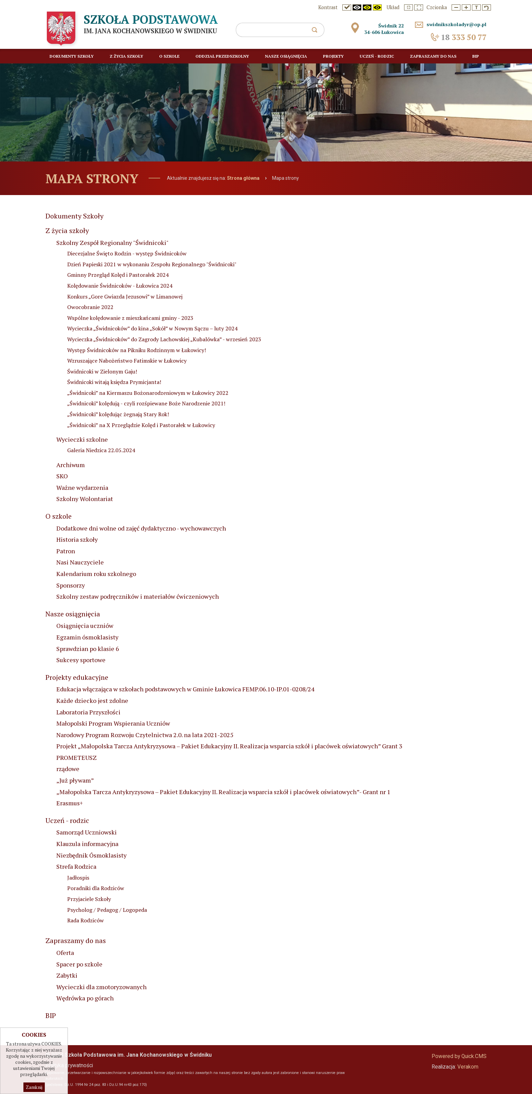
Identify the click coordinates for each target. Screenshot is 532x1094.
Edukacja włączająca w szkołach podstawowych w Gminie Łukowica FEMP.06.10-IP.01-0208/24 (185, 689)
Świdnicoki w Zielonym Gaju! (102, 371)
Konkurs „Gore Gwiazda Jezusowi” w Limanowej (125, 296)
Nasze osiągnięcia (72, 613)
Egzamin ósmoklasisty (87, 637)
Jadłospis (78, 877)
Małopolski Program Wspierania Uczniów (113, 723)
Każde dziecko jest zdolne (92, 700)
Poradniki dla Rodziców (95, 888)
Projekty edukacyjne (76, 677)
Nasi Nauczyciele (80, 562)
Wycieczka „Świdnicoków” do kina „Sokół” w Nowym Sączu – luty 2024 (152, 328)
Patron (65, 551)
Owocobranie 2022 (90, 307)
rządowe (67, 769)
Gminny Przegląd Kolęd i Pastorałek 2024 (118, 275)
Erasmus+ (69, 803)
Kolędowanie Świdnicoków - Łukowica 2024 (119, 285)
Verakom (467, 1067)
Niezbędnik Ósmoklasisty (91, 855)
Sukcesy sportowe (81, 660)
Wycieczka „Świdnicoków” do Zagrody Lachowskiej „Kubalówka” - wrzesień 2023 (164, 339)
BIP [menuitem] (475, 56)
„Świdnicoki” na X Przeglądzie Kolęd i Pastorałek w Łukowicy (141, 425)
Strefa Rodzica (76, 866)
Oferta (65, 952)
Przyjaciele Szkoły (89, 899)
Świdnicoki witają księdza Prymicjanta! (114, 382)
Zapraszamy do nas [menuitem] (433, 56)
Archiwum (70, 465)
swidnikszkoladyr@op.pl (456, 24)
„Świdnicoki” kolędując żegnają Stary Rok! (118, 414)
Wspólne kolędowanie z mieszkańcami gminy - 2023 (130, 318)
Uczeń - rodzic (67, 820)
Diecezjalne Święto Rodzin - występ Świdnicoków (127, 253)
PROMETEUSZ (76, 757)
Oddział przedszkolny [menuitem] (222, 56)
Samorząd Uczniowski (86, 832)
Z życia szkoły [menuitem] (126, 56)
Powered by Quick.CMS (459, 1056)
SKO (62, 476)
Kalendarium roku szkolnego (96, 574)
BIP (50, 1015)
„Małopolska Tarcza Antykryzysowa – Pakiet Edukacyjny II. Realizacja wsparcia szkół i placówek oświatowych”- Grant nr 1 (223, 792)
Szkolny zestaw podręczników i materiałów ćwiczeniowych (137, 596)
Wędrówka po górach (85, 998)
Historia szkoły (77, 539)
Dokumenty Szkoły (74, 215)
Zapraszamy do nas (75, 940)
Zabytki (66, 975)
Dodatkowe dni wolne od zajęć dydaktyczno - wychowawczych (141, 528)
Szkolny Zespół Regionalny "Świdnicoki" (112, 242)
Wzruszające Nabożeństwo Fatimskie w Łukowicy (127, 360)
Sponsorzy (70, 585)
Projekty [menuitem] (333, 56)
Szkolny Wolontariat (84, 499)
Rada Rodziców (85, 920)
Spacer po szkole (79, 964)
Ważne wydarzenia (82, 487)
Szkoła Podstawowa (151, 19)
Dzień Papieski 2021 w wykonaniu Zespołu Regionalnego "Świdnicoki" (151, 264)
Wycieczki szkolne (82, 439)
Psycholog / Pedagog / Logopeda (107, 910)
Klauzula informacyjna (87, 844)
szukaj (317, 32)
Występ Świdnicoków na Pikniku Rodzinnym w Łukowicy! (136, 350)
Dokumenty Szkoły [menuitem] (72, 56)
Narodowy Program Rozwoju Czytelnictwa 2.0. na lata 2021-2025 (144, 735)
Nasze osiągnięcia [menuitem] (286, 56)
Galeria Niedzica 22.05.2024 (101, 450)
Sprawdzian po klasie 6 (87, 649)
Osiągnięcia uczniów (84, 625)
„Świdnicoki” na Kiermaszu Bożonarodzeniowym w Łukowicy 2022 (147, 393)
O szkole (58, 516)
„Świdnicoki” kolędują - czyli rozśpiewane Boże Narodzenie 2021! (146, 403)
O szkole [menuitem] (169, 56)
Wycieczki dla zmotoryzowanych (101, 987)
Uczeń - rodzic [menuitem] (377, 56)
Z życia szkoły (67, 230)
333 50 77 (464, 37)
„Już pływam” (75, 780)
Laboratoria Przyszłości (88, 712)
